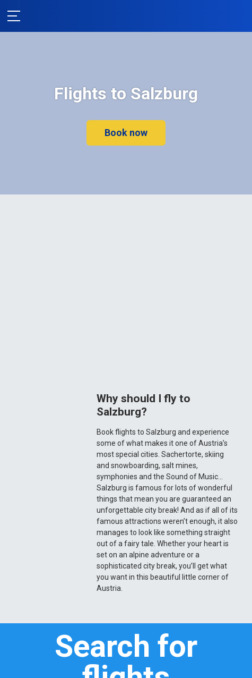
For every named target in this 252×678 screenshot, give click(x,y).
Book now (126, 132)
